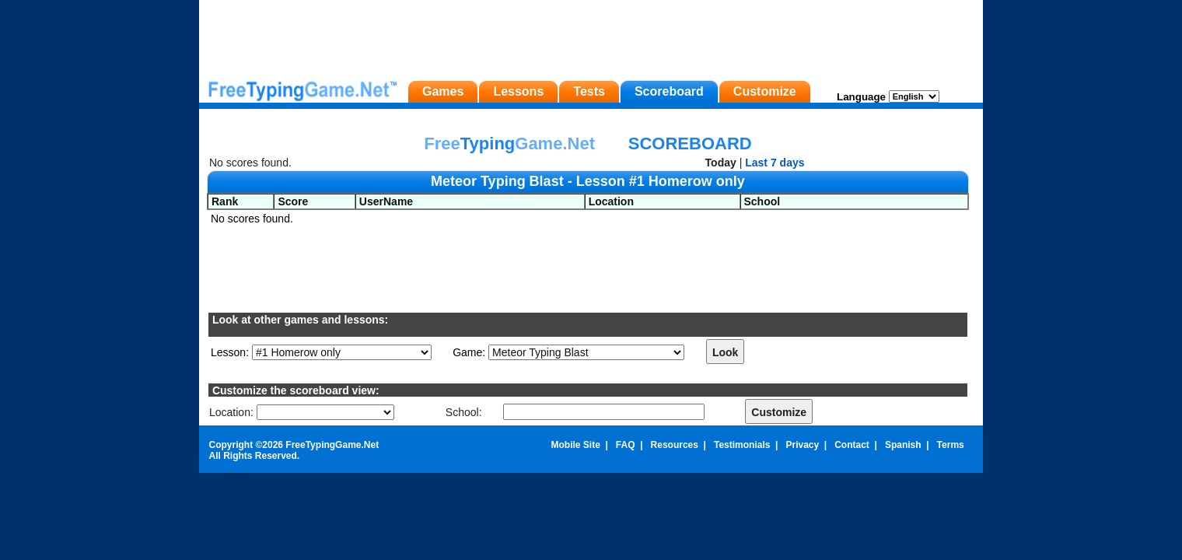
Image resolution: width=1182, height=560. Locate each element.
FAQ (625, 444)
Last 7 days (774, 162)
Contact (851, 444)
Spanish (903, 444)
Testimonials (742, 444)
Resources (674, 444)
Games (442, 91)
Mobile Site (575, 444)
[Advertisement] (591, 35)
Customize (764, 91)
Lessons (518, 91)
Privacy (802, 444)
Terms (950, 444)
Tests (589, 91)
